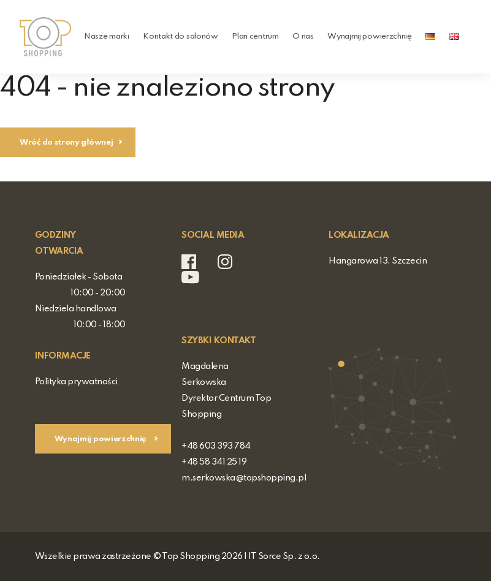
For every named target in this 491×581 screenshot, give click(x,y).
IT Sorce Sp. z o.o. (284, 556)
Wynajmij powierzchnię (369, 36)
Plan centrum (255, 36)
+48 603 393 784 (216, 446)
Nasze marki (106, 36)
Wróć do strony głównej (66, 142)
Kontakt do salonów (180, 36)
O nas (303, 36)
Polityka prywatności (76, 382)
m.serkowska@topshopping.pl (243, 478)
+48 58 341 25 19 (213, 462)
